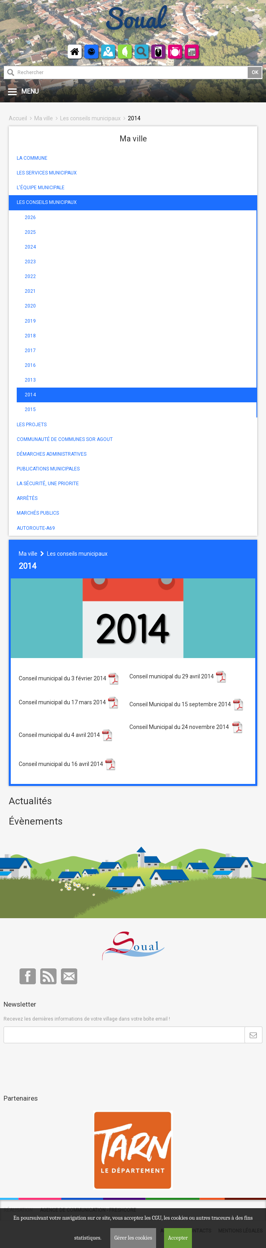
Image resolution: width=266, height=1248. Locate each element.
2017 (30, 350)
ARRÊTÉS (27, 498)
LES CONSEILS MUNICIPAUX (47, 202)
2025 (30, 232)
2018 (30, 336)
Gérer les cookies (133, 1237)
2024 (30, 247)
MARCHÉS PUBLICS (38, 513)
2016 (30, 365)
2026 (30, 217)
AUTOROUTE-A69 (36, 528)
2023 (30, 261)
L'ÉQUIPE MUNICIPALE (41, 187)
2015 (30, 409)
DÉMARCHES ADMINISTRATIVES (51, 454)
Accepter (178, 1237)
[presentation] (64, 1062)
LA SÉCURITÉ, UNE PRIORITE (48, 483)
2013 (30, 380)
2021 (30, 291)
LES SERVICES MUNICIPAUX (47, 173)
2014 (134, 118)
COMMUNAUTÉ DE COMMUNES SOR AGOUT (65, 439)
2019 (30, 321)
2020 (30, 306)
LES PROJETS (32, 424)
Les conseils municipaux (90, 118)
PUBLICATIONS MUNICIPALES (48, 469)
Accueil (18, 118)
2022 (30, 276)
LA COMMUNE (32, 158)
